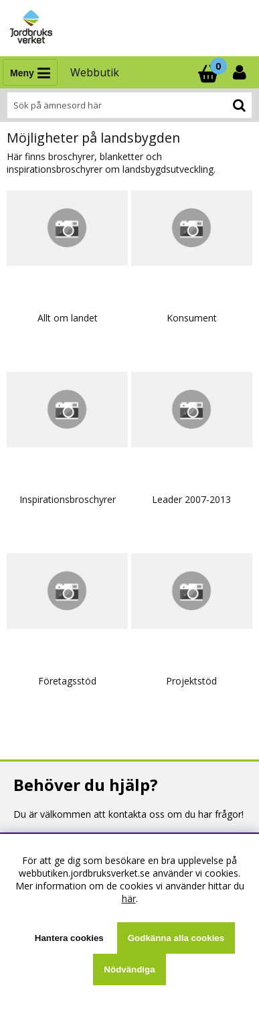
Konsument (192, 317)
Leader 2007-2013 (191, 499)
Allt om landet (67, 317)
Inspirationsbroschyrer (67, 499)
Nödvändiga (129, 969)
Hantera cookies (69, 938)
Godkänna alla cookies (176, 938)
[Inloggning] (241, 72)
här (129, 898)
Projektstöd (191, 680)
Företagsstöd (67, 680)
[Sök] (129, 105)
